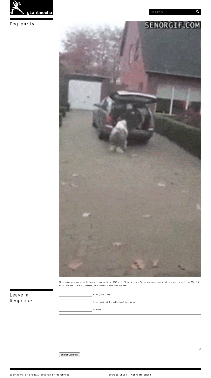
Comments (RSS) (141, 374)
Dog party (22, 24)
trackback (102, 286)
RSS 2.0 (195, 282)
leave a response (83, 286)
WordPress (62, 374)
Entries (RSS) (118, 374)
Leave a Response (21, 298)
